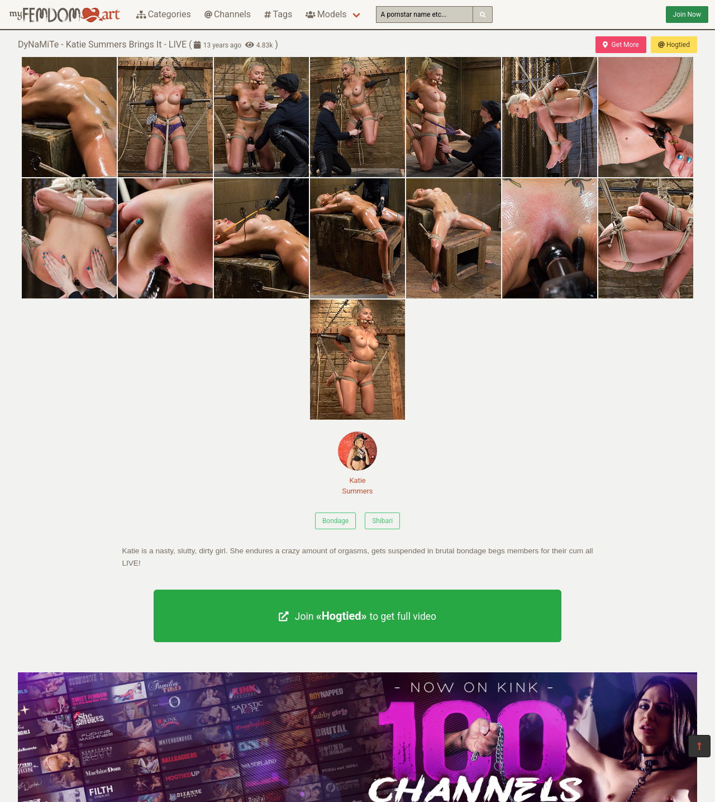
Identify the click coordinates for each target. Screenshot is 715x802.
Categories (163, 14)
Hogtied (674, 45)
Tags (278, 14)
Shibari (382, 521)
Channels (227, 14)
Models (326, 14)
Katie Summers (357, 463)
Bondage (335, 521)
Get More (620, 45)
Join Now (687, 14)
